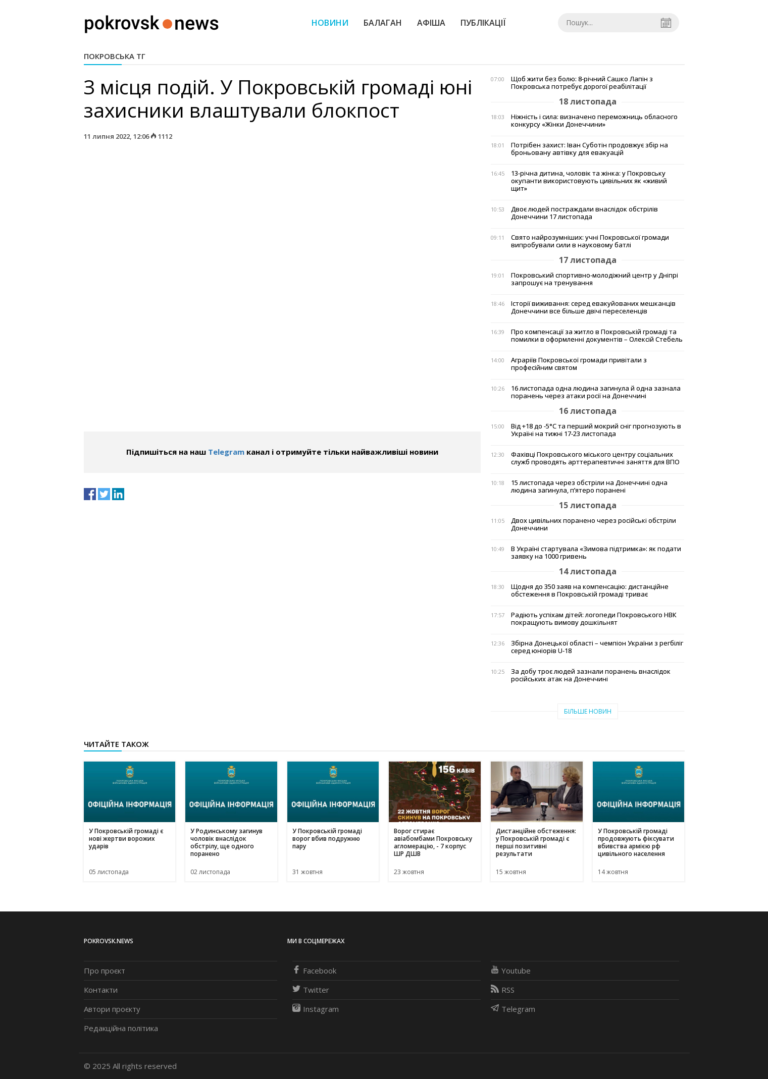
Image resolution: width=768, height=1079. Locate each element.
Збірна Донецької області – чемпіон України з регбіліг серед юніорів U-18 (597, 647)
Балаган (383, 22)
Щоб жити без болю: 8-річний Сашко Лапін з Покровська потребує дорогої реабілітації (582, 82)
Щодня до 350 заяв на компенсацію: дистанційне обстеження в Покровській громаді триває (590, 590)
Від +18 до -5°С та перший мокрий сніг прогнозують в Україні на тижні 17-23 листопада (596, 430)
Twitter (310, 990)
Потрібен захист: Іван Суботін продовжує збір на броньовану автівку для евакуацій (589, 148)
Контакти (101, 990)
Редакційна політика (121, 1028)
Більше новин (587, 711)
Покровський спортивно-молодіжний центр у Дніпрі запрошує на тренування (594, 279)
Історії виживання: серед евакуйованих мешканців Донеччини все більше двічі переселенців (593, 307)
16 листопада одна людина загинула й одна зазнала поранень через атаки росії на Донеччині (596, 392)
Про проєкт (104, 970)
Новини (330, 22)
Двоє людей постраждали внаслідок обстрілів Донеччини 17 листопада (584, 213)
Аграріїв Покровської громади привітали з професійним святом (579, 363)
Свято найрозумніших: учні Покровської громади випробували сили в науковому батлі (590, 241)
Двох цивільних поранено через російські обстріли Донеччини (593, 524)
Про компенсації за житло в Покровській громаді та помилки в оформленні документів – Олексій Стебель (597, 335)
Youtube (511, 970)
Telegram (226, 452)
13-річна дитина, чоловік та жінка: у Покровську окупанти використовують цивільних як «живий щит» (589, 181)
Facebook (314, 970)
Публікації (483, 22)
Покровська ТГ (114, 56)
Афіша (431, 22)
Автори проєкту (112, 1009)
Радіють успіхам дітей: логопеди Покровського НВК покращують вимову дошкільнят (594, 618)
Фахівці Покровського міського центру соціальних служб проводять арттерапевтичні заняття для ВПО (595, 458)
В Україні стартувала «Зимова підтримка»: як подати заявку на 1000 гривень (596, 552)
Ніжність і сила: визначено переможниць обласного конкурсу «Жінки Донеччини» (594, 120)
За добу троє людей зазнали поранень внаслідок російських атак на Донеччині (591, 675)
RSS (503, 990)
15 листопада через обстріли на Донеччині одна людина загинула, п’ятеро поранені (589, 486)
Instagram (315, 1009)
